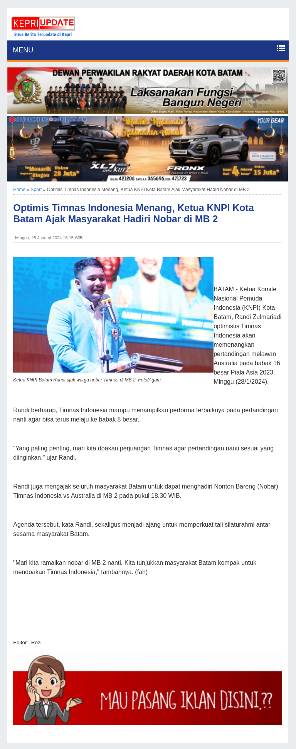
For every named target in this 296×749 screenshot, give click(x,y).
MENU (23, 50)
